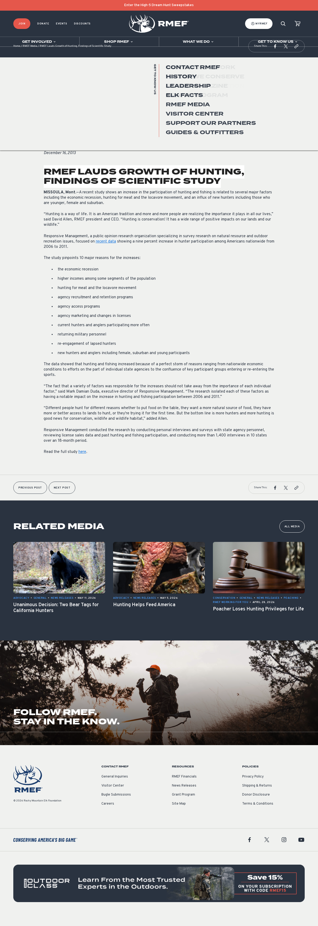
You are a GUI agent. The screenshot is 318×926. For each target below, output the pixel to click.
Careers (107, 814)
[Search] (283, 23)
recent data (106, 252)
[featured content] (159, 894)
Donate (43, 24)
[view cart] (297, 23)
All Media (292, 537)
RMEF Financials (184, 787)
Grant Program (183, 805)
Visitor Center (112, 796)
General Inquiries (114, 787)
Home (16, 57)
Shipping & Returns (257, 796)
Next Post (62, 498)
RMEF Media (30, 57)
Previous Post (30, 498)
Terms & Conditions (257, 814)
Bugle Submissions (116, 805)
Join (21, 24)
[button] (275, 57)
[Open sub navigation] (39, 41)
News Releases (55, 126)
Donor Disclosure (256, 805)
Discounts (82, 24)
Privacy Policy (253, 787)
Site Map (179, 814)
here (82, 462)
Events (61, 24)
